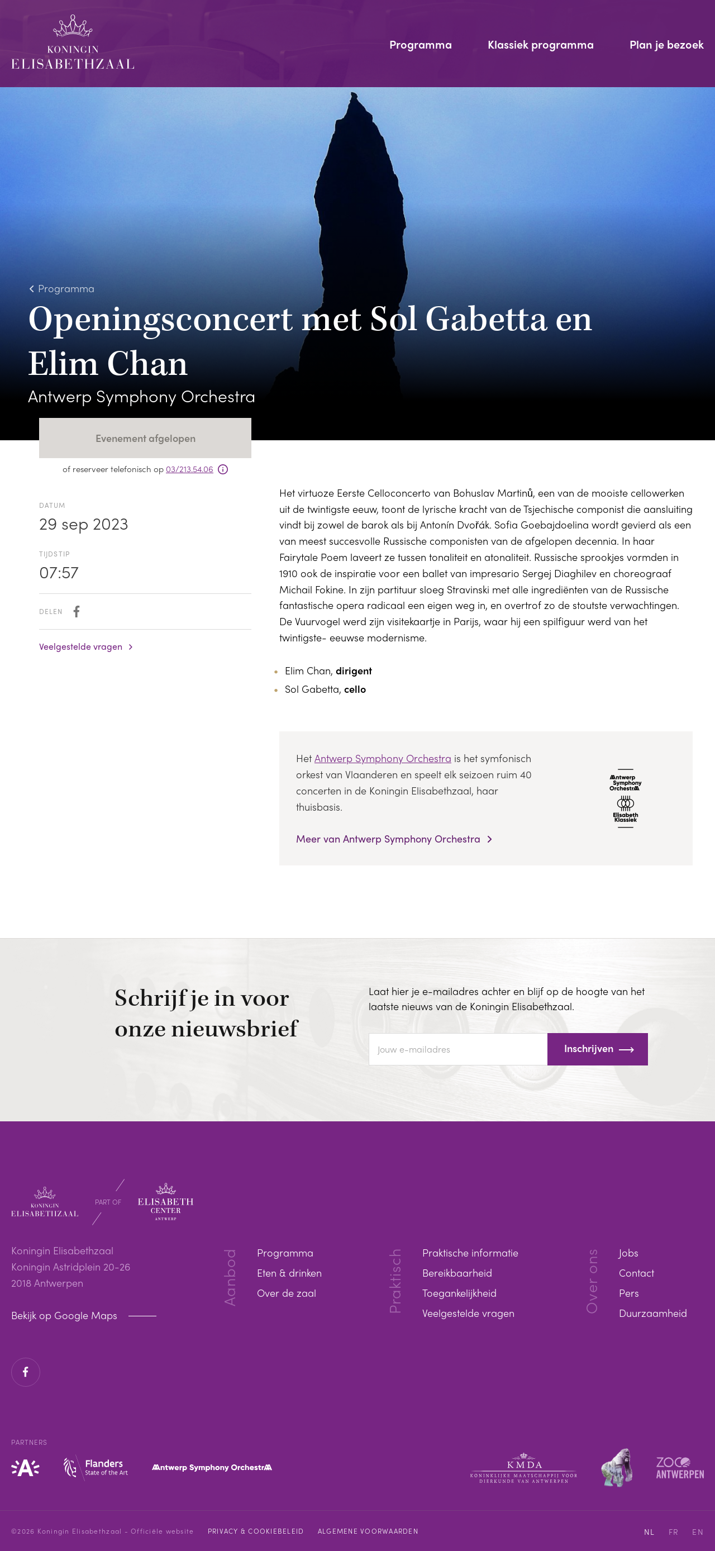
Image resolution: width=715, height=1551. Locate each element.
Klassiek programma (541, 45)
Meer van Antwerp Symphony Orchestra (389, 839)
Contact (636, 1272)
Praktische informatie (470, 1252)
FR (674, 1531)
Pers (629, 1293)
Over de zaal (286, 1293)
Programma (420, 45)
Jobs (628, 1252)
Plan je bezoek (667, 45)
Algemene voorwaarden (368, 1531)
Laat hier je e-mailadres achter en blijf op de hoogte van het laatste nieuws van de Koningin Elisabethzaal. (507, 998)
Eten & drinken (289, 1272)
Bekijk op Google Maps (65, 1315)
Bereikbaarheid (457, 1272)
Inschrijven (588, 1048)
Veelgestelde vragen (80, 646)
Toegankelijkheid (459, 1293)
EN (698, 1531)
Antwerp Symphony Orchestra (382, 758)
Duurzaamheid (653, 1313)
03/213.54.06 (189, 469)
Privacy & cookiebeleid (256, 1531)
